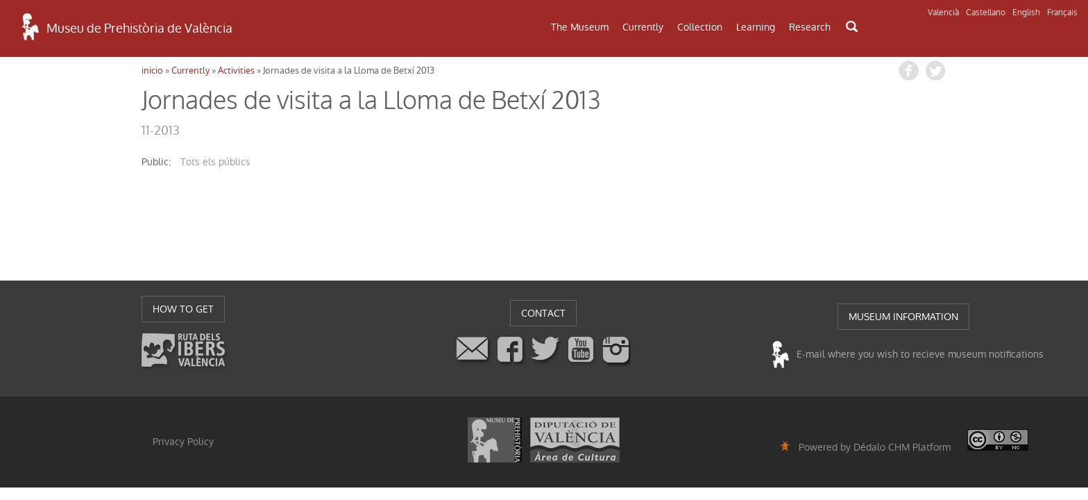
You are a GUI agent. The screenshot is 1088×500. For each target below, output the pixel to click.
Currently (642, 27)
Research (810, 27)
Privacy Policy (183, 442)
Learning (755, 27)
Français (1062, 12)
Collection (699, 27)
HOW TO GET (183, 309)
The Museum (580, 27)
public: (156, 162)
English (1026, 12)
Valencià (943, 12)
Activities (236, 70)
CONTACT (543, 313)
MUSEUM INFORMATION (903, 317)
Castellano (985, 12)
